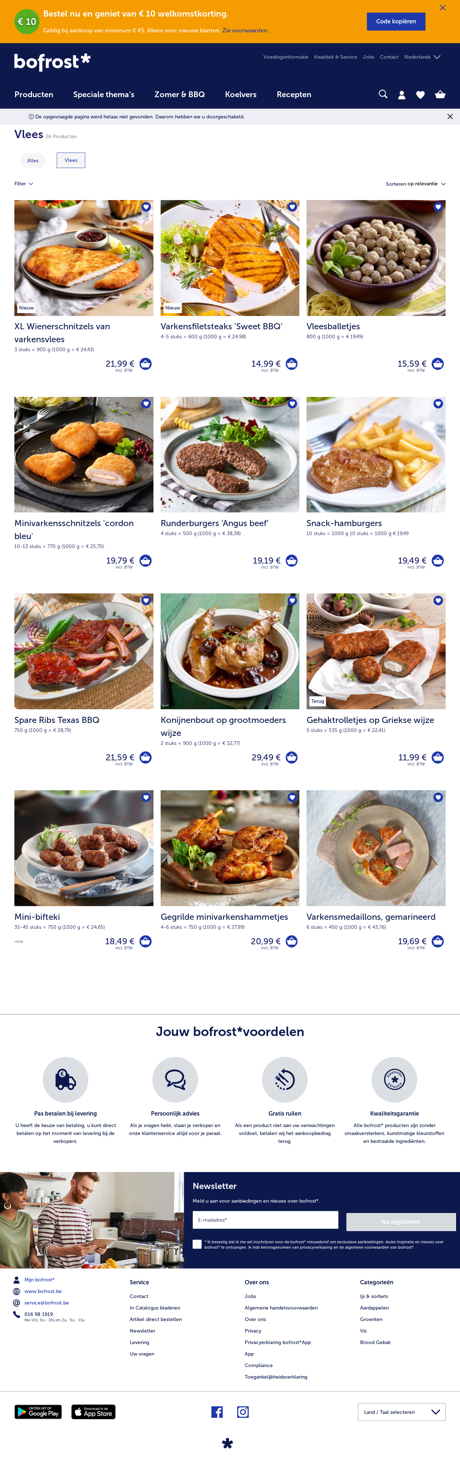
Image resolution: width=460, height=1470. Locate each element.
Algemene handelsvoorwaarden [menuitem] (281, 1313)
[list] (230, 1109)
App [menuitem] (249, 1359)
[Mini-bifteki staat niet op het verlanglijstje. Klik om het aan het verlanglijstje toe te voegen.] (146, 804)
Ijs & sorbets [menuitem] (374, 1301)
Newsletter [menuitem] (142, 1336)
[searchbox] (336, 94)
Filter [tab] (28, 184)
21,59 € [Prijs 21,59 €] (118, 762)
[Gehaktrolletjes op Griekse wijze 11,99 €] (376, 696)
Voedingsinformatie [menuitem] (285, 57)
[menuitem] (33, 98)
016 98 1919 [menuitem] (33, 1320)
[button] (396, 22)
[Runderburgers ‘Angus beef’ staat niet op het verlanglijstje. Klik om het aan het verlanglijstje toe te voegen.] (291, 406)
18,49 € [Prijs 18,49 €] (118, 948)
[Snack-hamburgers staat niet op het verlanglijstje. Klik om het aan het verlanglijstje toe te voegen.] (438, 406)
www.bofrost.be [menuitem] (38, 1297)
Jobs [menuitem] (368, 57)
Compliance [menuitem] (259, 1370)
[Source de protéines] (18, 948)
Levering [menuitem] (139, 1347)
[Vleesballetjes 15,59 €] (376, 299)
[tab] (401, 95)
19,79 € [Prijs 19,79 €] (119, 563)
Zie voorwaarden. (245, 30)
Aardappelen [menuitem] (374, 1313)
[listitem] (65, 1109)
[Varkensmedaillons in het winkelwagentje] (437, 948)
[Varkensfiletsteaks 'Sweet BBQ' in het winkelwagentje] (291, 365)
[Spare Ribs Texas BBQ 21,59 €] (83, 696)
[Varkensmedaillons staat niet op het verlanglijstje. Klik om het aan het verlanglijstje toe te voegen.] (438, 804)
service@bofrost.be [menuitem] (41, 1308)
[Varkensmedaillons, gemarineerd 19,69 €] (376, 889)
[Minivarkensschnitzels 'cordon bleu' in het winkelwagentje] (145, 564)
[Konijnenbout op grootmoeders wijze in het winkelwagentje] (291, 762)
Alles (32, 161)
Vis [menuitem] (363, 1336)
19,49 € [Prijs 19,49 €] (410, 563)
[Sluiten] (443, 8)
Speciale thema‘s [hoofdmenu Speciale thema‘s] (103, 95)
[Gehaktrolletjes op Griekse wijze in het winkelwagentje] (437, 762)
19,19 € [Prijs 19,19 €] (265, 563)
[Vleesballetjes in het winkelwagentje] (437, 365)
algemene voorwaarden (367, 1253)
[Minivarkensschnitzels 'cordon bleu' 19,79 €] (83, 498)
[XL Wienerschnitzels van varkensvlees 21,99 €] (83, 299)
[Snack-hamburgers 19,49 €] (376, 498)
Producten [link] (33, 95)
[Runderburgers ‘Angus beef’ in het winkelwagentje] (291, 564)
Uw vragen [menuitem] (142, 1359)
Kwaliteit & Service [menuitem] (335, 57)
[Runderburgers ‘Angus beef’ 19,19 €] (230, 498)
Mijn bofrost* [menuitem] (34, 1285)
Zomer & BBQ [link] (180, 95)
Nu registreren (427, 1227)
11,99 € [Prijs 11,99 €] (411, 762)
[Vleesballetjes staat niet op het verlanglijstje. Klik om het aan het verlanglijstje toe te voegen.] (438, 208)
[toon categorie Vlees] (71, 160)
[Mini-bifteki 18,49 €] (83, 889)
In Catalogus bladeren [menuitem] (155, 1313)
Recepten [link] (294, 95)
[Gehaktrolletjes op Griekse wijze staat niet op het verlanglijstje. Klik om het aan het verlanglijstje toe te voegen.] (438, 605)
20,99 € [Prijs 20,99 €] (264, 948)
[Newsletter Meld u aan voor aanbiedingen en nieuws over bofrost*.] (322, 1227)
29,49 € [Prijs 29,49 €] (264, 762)
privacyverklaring (316, 1253)
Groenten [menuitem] (371, 1324)
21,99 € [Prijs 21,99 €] (118, 364)
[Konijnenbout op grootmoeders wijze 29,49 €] (230, 696)
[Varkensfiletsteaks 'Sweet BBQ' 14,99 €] (230, 299)
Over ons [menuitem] (255, 1324)
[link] (79, 62)
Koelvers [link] (241, 95)
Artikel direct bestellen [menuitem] (156, 1324)
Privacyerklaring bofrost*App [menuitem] (278, 1347)
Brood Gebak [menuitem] (375, 1347)
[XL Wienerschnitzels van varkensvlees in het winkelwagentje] (145, 365)
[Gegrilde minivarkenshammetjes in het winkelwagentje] (291, 948)
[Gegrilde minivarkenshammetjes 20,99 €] (230, 889)
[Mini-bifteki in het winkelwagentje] (145, 948)
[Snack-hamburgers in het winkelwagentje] (437, 564)
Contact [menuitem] (389, 57)
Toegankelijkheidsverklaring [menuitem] (276, 1382)
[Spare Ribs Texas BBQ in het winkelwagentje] (145, 762)
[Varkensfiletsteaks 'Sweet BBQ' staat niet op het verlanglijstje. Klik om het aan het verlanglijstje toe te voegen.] (291, 208)
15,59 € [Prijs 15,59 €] (410, 364)
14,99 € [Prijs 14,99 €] (264, 364)
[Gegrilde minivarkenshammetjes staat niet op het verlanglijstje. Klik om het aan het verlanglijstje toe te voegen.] (291, 804)
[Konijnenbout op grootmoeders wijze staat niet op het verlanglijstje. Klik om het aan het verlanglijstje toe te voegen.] (291, 605)
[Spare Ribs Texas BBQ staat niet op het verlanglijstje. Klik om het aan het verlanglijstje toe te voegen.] (146, 605)
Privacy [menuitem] (253, 1336)
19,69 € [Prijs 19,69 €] (410, 948)
